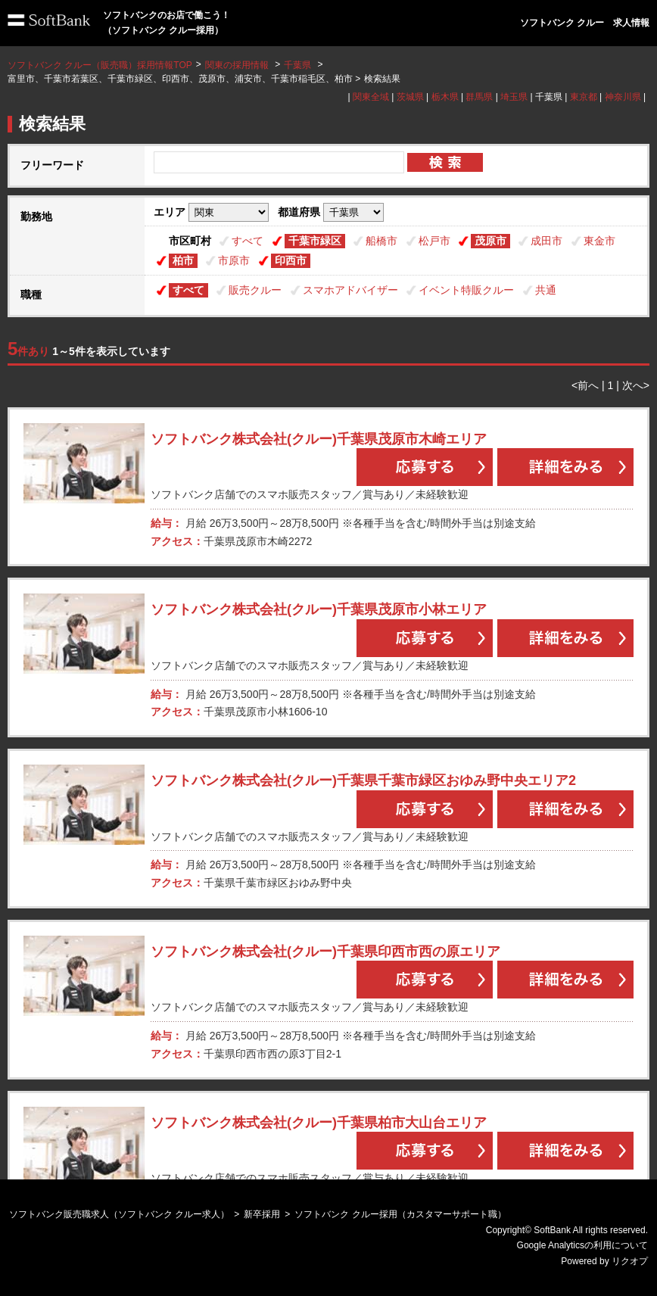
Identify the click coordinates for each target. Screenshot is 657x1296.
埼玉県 (514, 97)
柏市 (183, 260)
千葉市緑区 (314, 241)
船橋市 (381, 241)
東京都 (583, 97)
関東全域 (371, 97)
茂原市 (490, 241)
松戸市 (434, 241)
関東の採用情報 (238, 65)
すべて (247, 241)
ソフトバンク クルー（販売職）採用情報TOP (100, 65)
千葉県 (297, 65)
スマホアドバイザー (350, 290)
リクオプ (630, 1261)
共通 (545, 290)
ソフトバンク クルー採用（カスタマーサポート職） (400, 1214)
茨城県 (410, 97)
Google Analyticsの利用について (582, 1245)
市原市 (234, 260)
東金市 (599, 241)
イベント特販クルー (466, 290)
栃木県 (445, 97)
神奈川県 (623, 97)
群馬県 (479, 97)
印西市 (291, 260)
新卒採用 (262, 1214)
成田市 (546, 241)
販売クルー (255, 290)
